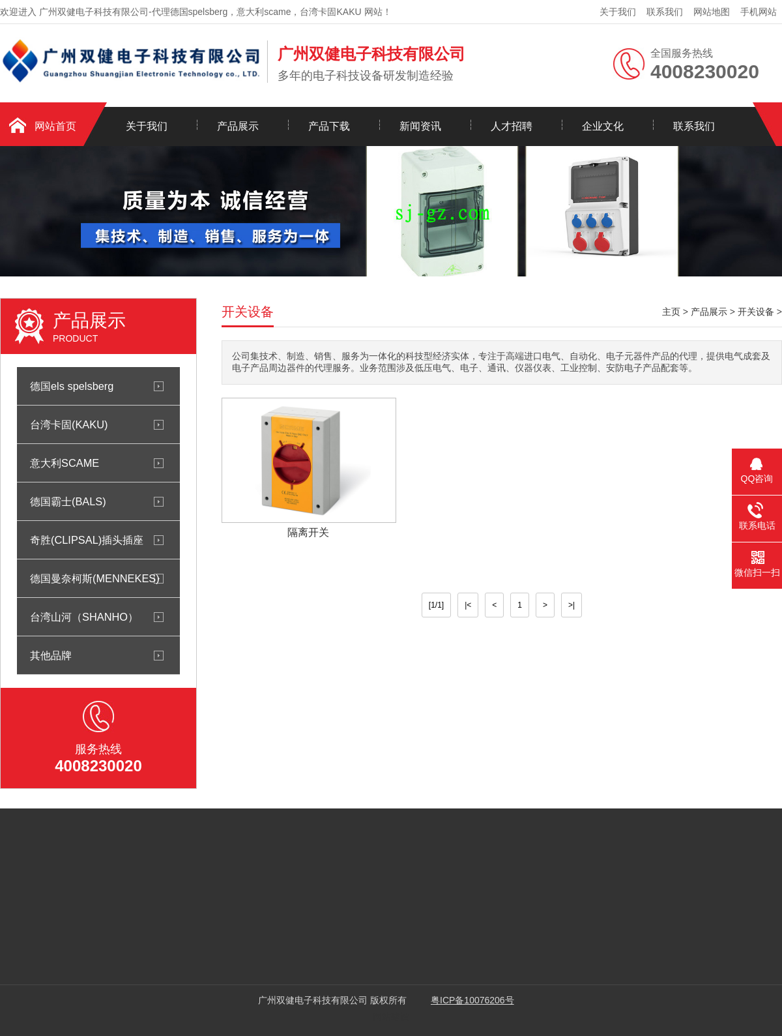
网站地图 (711, 12)
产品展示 (238, 126)
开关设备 (756, 311)
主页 (671, 311)
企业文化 (603, 126)
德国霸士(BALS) (68, 501)
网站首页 (55, 126)
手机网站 (758, 12)
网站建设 (391, 1016)
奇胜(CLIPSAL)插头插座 (86, 540)
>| (571, 605)
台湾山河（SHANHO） (84, 617)
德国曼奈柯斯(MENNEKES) (95, 578)
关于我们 (618, 12)
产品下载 (329, 126)
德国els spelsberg (71, 386)
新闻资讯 (420, 126)
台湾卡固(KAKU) (69, 424)
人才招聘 (511, 126)
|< (468, 605)
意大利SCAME (64, 463)
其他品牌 (51, 655)
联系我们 (664, 12)
